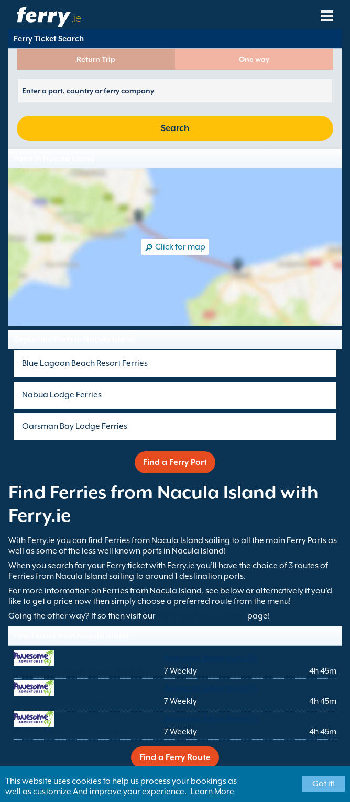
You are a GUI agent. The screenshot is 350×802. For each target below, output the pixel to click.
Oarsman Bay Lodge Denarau (70, 731)
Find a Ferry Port (175, 462)
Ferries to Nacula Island (201, 616)
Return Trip (95, 59)
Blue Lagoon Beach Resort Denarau (80, 671)
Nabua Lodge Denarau (57, 701)
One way (254, 59)
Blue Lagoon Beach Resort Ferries (85, 363)
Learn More (212, 791)
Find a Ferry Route (175, 757)
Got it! (323, 783)
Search (175, 128)
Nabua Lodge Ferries (62, 394)
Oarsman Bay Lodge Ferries (74, 426)
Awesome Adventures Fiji (211, 658)
